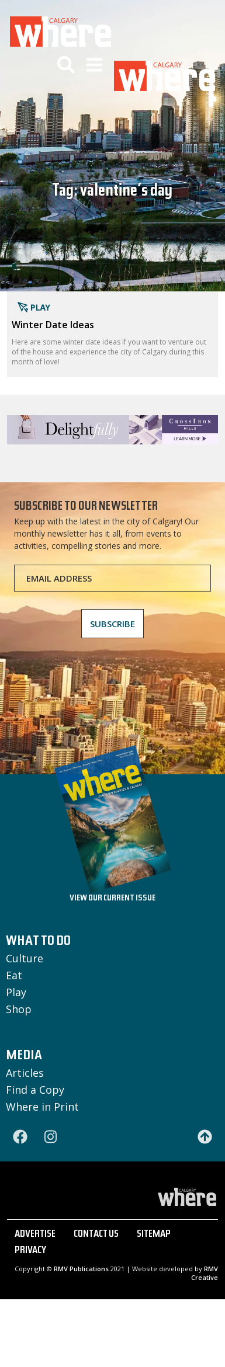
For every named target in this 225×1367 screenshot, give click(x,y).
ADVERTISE (35, 1235)
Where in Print (42, 1107)
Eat (14, 975)
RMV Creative (204, 1273)
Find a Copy (35, 1090)
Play (16, 992)
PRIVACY (30, 1251)
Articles (25, 1073)
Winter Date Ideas (53, 324)
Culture (24, 958)
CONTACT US (96, 1235)
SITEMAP (154, 1235)
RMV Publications (81, 1268)
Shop (19, 1009)
